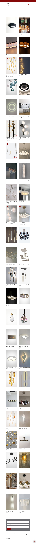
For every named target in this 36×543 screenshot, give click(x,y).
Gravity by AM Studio (10, 327)
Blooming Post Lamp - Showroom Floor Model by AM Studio (11, 139)
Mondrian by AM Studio (23, 430)
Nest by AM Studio (22, 450)
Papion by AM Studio (10, 513)
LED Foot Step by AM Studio (11, 369)
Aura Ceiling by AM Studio (23, 96)
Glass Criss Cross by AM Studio (24, 265)
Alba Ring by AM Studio (23, 34)
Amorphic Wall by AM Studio (23, 74)
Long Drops (8, 389)
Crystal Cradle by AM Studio (11, 180)
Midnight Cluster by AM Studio (24, 409)
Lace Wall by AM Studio (10, 347)
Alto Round (20, 54)
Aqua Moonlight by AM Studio (11, 96)
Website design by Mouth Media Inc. (10, 540)
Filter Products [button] (18, 10)
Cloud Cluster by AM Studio (23, 160)
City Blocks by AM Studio (10, 160)
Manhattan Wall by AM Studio (24, 389)
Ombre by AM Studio (22, 470)
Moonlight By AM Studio (10, 450)
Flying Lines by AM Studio (10, 265)
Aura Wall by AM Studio (10, 116)
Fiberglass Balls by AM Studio (11, 223)
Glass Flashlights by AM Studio (24, 285)
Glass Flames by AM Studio (11, 285)
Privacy (16, 539)
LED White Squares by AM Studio (24, 369)
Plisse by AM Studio (22, 513)
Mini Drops (8, 430)
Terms (18, 539)
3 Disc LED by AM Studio (10, 34)
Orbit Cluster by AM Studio (23, 492)
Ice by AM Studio (21, 327)
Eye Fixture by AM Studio (23, 202)
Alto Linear (8, 54)
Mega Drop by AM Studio (10, 409)
